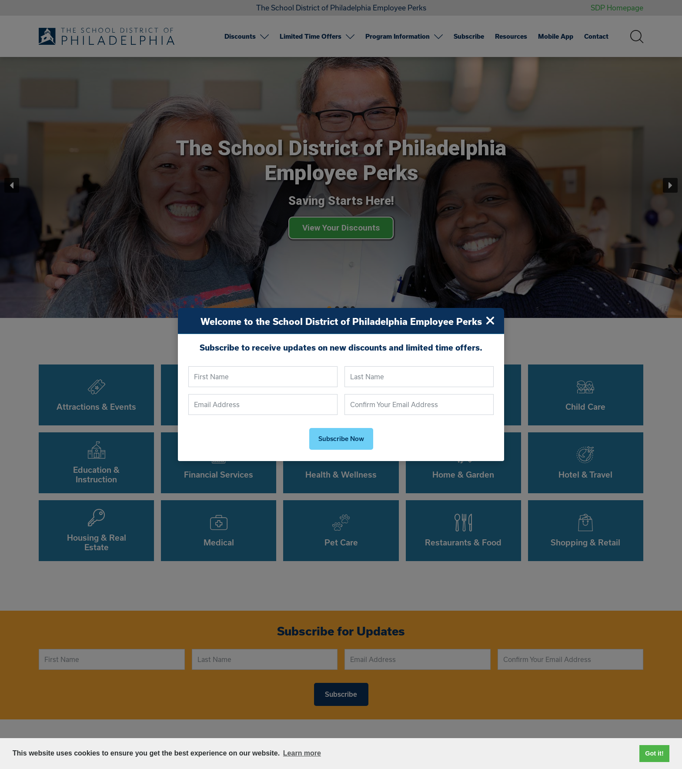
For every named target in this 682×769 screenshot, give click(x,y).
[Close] (490, 321)
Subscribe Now (341, 438)
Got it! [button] (654, 753)
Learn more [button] (302, 753)
